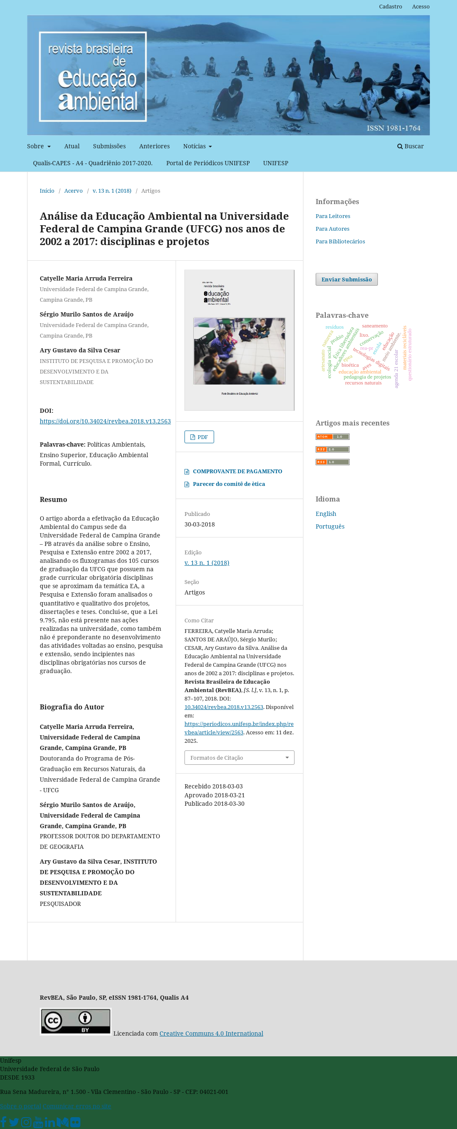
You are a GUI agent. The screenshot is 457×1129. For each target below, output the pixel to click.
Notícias (195, 146)
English (326, 514)
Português (330, 526)
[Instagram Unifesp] (26, 1124)
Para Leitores (333, 216)
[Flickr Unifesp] (75, 1124)
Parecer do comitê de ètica (229, 484)
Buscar (410, 146)
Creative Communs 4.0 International (211, 1033)
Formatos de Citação (216, 757)
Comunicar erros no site (77, 1106)
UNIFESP (275, 163)
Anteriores (154, 146)
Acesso (421, 6)
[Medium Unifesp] (63, 1124)
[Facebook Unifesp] (3, 1124)
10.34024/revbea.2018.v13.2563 (223, 707)
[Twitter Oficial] (13, 1124)
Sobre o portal (20, 1106)
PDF (202, 437)
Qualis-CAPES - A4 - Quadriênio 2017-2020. (93, 163)
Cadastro (390, 6)
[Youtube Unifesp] (38, 1124)
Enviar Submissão (347, 279)
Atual (72, 146)
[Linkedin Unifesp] (50, 1124)
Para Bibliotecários (340, 241)
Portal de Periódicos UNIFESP (208, 163)
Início (47, 190)
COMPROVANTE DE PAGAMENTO (237, 471)
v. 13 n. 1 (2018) (112, 190)
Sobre (36, 146)
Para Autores (333, 228)
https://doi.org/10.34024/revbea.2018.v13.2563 (105, 421)
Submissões (109, 146)
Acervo (73, 190)
